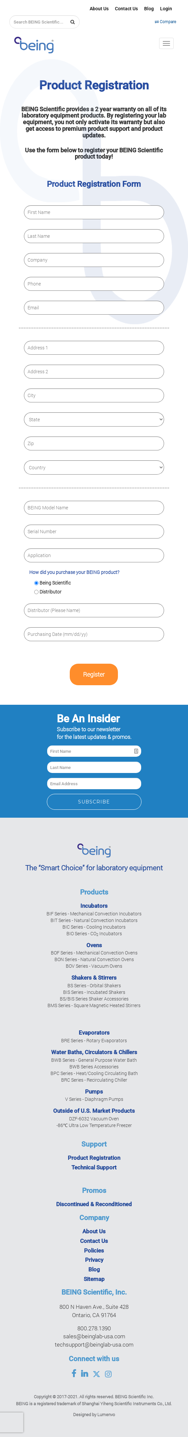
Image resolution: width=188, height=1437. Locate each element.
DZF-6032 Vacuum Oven (94, 1118)
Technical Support (94, 1167)
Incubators (94, 905)
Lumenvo (106, 1414)
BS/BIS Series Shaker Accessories (94, 999)
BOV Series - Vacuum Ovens (94, 966)
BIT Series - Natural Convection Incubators (94, 920)
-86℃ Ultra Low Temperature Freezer (94, 1125)
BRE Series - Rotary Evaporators (94, 1040)
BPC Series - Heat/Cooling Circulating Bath (94, 1073)
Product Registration (94, 1158)
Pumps (94, 1091)
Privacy (94, 1260)
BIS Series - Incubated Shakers (94, 992)
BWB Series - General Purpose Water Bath (94, 1060)
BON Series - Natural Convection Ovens (94, 959)
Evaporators (94, 1032)
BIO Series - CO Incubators (94, 933)
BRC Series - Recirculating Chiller (94, 1080)
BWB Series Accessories (94, 1066)
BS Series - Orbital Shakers (94, 985)
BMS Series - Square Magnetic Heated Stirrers (94, 1005)
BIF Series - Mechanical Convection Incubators (94, 913)
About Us (99, 8)
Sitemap (94, 1279)
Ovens (94, 945)
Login (166, 8)
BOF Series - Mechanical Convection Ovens (94, 952)
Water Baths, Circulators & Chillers (94, 1052)
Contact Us (126, 8)
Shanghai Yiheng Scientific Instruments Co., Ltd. (127, 1404)
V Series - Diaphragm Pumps (94, 1099)
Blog (149, 8)
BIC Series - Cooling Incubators (94, 927)
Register (94, 674)
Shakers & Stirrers (94, 977)
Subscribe (94, 802)
